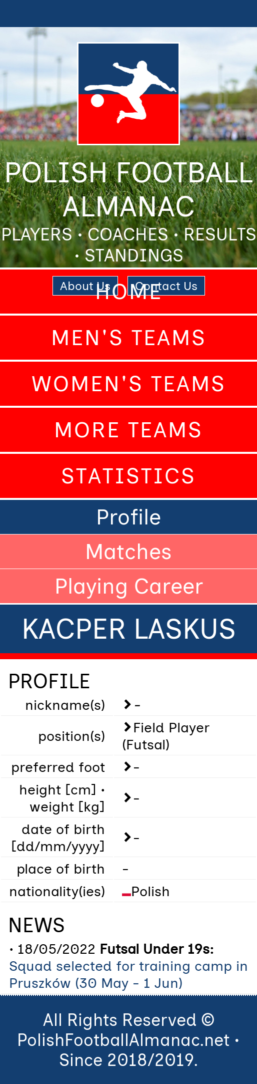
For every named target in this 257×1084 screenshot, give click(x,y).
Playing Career (128, 586)
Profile (128, 517)
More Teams (128, 430)
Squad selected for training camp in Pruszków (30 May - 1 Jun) (128, 974)
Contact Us (166, 286)
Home (128, 292)
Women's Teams (129, 384)
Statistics (128, 476)
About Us (85, 286)
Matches (128, 551)
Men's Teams (128, 338)
